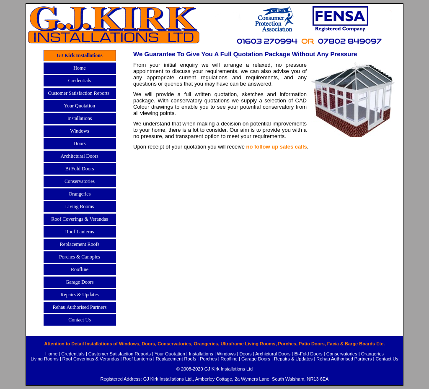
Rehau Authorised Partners (344, 358)
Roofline (229, 358)
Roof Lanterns (137, 358)
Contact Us (386, 358)
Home (51, 353)
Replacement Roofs (176, 358)
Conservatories (341, 353)
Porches (208, 358)
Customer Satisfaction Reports (119, 353)
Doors (245, 353)
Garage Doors (255, 358)
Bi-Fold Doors (309, 353)
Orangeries (372, 353)
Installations (201, 353)
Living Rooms (45, 358)
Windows (226, 353)
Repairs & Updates (293, 358)
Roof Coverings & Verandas (90, 358)
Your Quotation (170, 353)
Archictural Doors (272, 353)
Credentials (73, 353)
